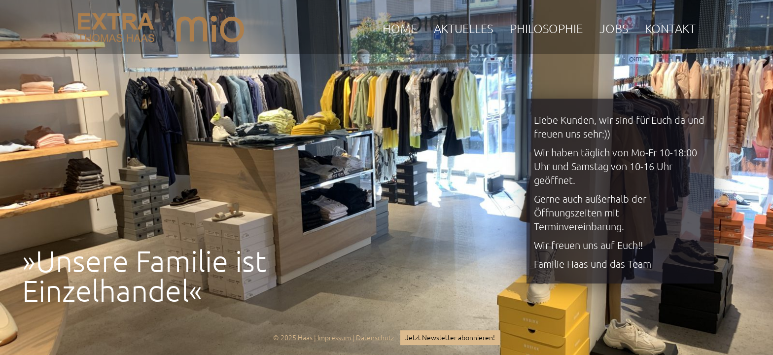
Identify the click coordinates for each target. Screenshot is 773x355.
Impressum (334, 338)
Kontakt (670, 29)
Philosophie (546, 29)
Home (400, 29)
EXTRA (115, 25)
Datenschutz (375, 338)
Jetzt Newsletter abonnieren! (450, 338)
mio (210, 25)
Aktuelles (463, 29)
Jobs (613, 29)
